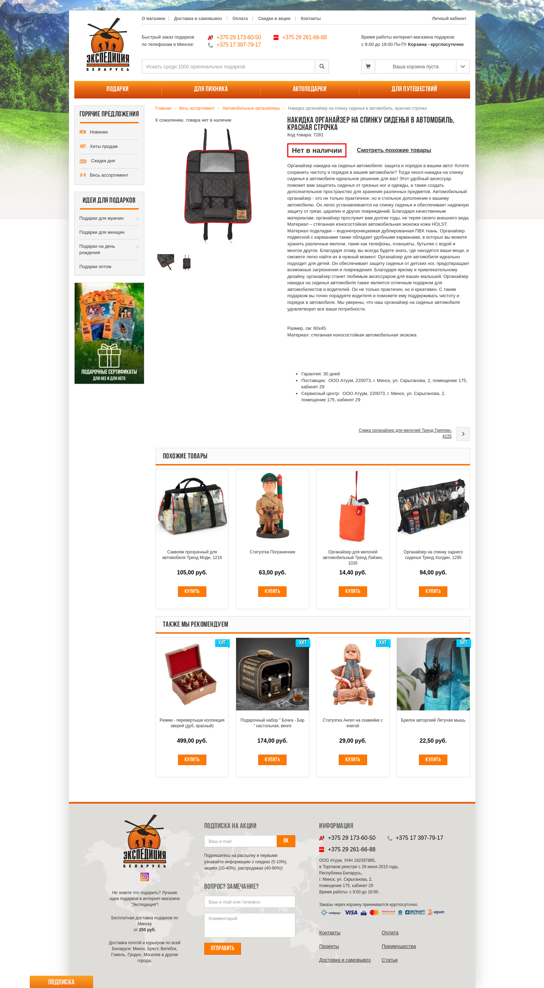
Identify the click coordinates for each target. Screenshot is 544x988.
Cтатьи (390, 960)
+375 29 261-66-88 (304, 37)
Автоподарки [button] (310, 89)
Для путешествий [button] (415, 89)
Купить (192, 591)
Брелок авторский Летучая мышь (433, 720)
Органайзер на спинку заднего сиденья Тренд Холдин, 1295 (433, 555)
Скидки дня (97, 161)
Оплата (240, 18)
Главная (164, 108)
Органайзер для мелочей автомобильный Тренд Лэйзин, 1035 (353, 558)
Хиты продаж (99, 146)
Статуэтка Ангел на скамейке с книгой (353, 723)
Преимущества (399, 946)
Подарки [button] (117, 89)
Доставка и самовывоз (198, 18)
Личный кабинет (449, 18)
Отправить (223, 948)
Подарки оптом (95, 266)
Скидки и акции (274, 18)
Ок (286, 841)
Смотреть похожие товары (394, 150)
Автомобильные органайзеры (251, 108)
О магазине (153, 18)
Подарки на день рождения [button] (97, 249)
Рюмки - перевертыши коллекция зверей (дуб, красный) (192, 723)
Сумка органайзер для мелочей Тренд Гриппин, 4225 (405, 433)
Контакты (311, 18)
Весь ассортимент (104, 175)
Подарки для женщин (102, 232)
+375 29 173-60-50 (238, 37)
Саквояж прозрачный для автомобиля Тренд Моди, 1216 (192, 555)
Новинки (94, 132)
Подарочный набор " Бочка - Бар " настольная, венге (272, 723)
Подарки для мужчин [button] (102, 218)
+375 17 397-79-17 (238, 45)
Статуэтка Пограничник (272, 552)
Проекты (329, 946)
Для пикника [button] (211, 89)
